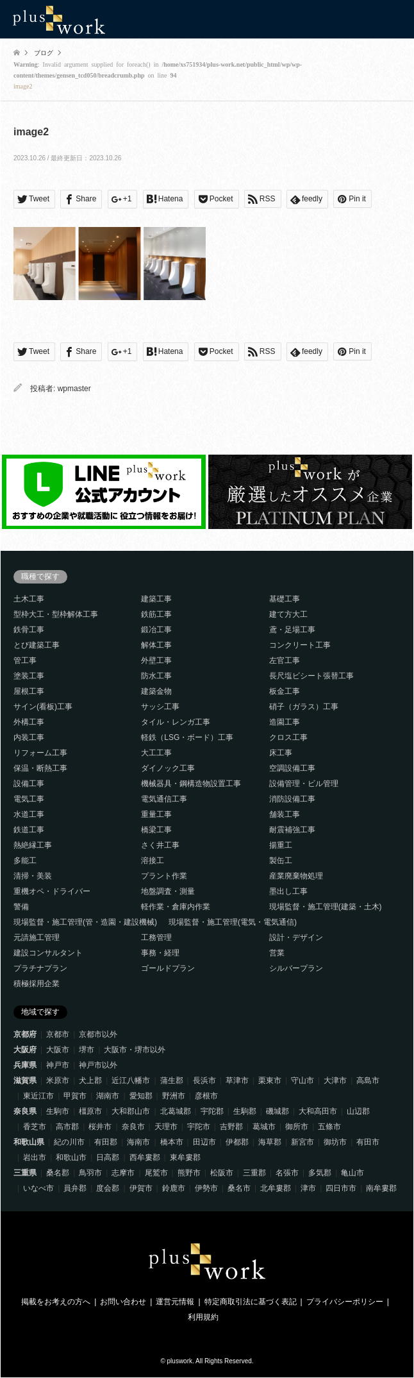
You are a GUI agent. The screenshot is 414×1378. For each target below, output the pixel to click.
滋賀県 (25, 1080)
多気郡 (319, 1172)
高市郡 (67, 1126)
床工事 (280, 752)
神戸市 (57, 1065)
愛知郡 (141, 1095)
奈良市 (133, 1126)
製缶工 (280, 860)
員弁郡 (75, 1188)
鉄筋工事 (156, 614)
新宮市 (302, 1142)
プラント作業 (164, 875)
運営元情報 (175, 1301)
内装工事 (28, 737)
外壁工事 (156, 660)
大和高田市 (318, 1111)
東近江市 (38, 1095)
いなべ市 (38, 1188)
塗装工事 (28, 675)
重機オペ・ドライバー (51, 891)
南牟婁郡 (381, 1188)
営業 (277, 952)
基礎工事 (284, 598)
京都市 (57, 1034)
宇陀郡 (212, 1111)
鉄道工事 (28, 829)
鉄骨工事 (28, 629)
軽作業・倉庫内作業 (175, 906)
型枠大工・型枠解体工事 (55, 614)
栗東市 (269, 1080)
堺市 (86, 1049)
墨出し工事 (288, 891)
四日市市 (341, 1188)
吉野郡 (231, 1126)
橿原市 (90, 1111)
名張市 (287, 1172)
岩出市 (34, 1157)
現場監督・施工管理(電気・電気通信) (233, 922)
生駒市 (57, 1111)
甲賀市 (75, 1095)
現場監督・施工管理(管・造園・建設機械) (85, 922)
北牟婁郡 (275, 1188)
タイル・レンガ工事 (175, 722)
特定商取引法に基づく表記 (250, 1301)
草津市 (237, 1080)
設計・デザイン (296, 937)
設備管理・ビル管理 (303, 783)
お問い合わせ (123, 1301)
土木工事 (28, 598)
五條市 (329, 1126)
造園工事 (284, 722)
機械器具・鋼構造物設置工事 (191, 783)
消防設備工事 (292, 798)
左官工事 (284, 660)
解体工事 (156, 645)
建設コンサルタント (48, 952)
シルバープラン (296, 968)
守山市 (302, 1080)
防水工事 (156, 675)
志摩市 (123, 1172)
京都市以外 (98, 1034)
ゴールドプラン (168, 968)
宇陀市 (198, 1126)
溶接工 (152, 860)
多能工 (25, 860)
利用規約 (203, 1317)
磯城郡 (277, 1111)
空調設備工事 (292, 768)
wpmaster (74, 388)
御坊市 (335, 1142)
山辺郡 (358, 1111)
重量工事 (156, 814)
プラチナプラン (40, 968)
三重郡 (254, 1172)
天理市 (166, 1126)
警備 (21, 906)
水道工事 (28, 814)
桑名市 (239, 1188)
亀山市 (352, 1172)
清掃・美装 (32, 875)
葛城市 (264, 1126)
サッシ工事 (160, 706)
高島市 (367, 1080)
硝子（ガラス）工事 (303, 706)
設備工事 (28, 783)
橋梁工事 (156, 829)
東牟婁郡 (185, 1157)
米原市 (57, 1080)
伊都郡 (237, 1142)
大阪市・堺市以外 (134, 1049)
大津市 (335, 1080)
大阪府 (25, 1049)
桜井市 (100, 1126)
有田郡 (105, 1142)
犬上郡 (90, 1080)
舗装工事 (284, 814)
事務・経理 (160, 952)
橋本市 (171, 1142)
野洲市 (173, 1095)
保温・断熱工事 (40, 768)
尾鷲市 (156, 1172)
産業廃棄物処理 (296, 875)
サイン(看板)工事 (42, 706)
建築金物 (156, 691)
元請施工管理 (36, 937)
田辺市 (204, 1142)
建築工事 (156, 598)
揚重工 (280, 845)
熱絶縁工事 (32, 845)
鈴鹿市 (173, 1188)
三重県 (25, 1172)
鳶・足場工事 (292, 629)
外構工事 (28, 722)
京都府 (25, 1034)
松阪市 (221, 1172)
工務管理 (156, 937)
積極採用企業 (36, 983)
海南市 (138, 1142)
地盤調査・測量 (168, 891)
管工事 (25, 660)
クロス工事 (288, 737)
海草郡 (269, 1142)
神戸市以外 (98, 1065)
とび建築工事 (36, 645)
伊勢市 (206, 1188)
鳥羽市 (90, 1172)
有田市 (367, 1142)
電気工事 (28, 798)
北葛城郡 (175, 1111)
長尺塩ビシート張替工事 (311, 675)
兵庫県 (25, 1065)
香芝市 (34, 1126)
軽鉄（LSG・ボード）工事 (187, 737)
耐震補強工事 (292, 829)
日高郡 (107, 1157)
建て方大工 (288, 614)
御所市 (296, 1126)
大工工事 (156, 752)
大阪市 (57, 1049)
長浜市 (204, 1080)
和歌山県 (28, 1142)
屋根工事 (28, 691)
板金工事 (284, 691)
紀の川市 (69, 1142)
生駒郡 (244, 1111)
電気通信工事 (164, 798)
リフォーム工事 (40, 752)
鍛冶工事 (156, 629)
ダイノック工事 (168, 768)
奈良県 (25, 1111)
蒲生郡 (171, 1080)
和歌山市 (71, 1157)
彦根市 (206, 1095)
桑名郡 (57, 1172)
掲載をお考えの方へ (55, 1301)
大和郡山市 (131, 1111)
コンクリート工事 (300, 645)
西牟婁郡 (144, 1157)
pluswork (179, 1361)
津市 (308, 1188)
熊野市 (189, 1172)
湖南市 (107, 1095)
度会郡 (107, 1188)
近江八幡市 (131, 1080)
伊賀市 (141, 1188)
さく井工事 (160, 845)
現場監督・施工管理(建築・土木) (325, 906)
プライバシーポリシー (344, 1301)
